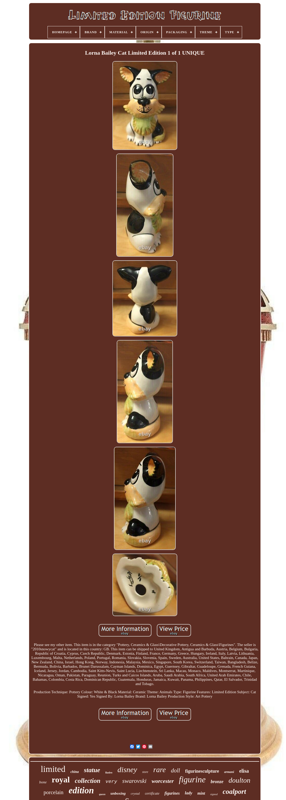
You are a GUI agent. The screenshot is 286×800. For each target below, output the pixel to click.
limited (53, 769)
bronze (217, 781)
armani (229, 772)
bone (42, 782)
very (111, 781)
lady (188, 793)
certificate (152, 793)
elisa (244, 771)
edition (81, 790)
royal (61, 779)
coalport (234, 791)
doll (175, 770)
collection (87, 780)
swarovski (134, 781)
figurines (172, 793)
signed (214, 794)
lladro (108, 772)
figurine (192, 779)
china (74, 772)
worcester (163, 781)
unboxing (118, 793)
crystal (135, 793)
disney (127, 769)
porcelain (54, 792)
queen (102, 794)
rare (159, 770)
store (145, 772)
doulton (240, 780)
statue (92, 770)
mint (201, 793)
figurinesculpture (202, 771)
